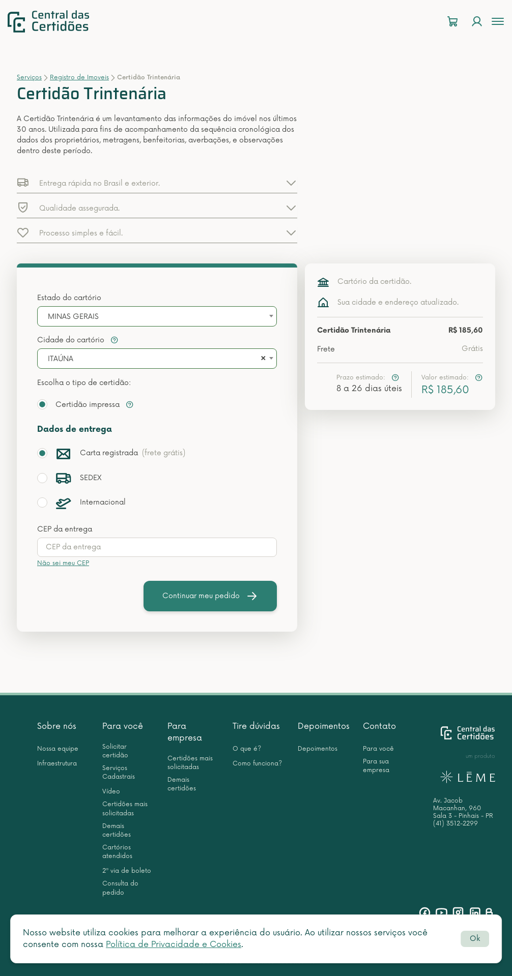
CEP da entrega (64, 529)
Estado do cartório (69, 297)
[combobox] (157, 316)
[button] (157, 182)
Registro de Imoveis (79, 77)
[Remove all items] (261, 359)
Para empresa (184, 732)
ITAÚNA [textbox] (60, 358)
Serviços (29, 77)
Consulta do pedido (120, 888)
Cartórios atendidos (117, 852)
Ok (475, 938)
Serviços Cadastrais (118, 772)
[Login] (477, 21)
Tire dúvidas (256, 726)
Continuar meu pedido (210, 596)
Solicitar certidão (115, 751)
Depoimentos (324, 726)
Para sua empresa (376, 766)
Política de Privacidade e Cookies (173, 944)
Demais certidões (116, 830)
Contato (379, 726)
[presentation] (157, 547)
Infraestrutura (57, 763)
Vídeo (111, 791)
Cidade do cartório (78, 340)
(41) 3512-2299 (455, 823)
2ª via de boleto (126, 871)
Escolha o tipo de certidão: (84, 382)
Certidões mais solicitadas (125, 809)
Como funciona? (257, 763)
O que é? (247, 749)
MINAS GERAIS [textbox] (73, 316)
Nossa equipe (57, 749)
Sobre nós (56, 726)
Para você (122, 726)
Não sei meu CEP (63, 563)
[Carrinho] (452, 21)
